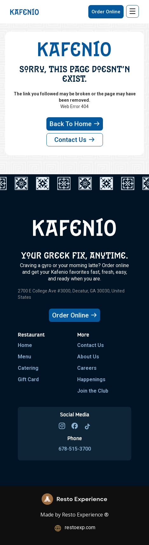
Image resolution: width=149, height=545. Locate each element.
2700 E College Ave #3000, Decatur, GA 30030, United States (71, 294)
